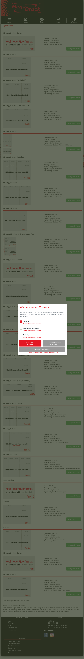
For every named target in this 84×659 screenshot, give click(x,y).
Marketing (26, 335)
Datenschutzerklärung (35, 352)
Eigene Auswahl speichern (42, 349)
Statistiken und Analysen (31, 328)
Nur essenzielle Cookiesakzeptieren (53, 343)
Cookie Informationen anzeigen (32, 323)
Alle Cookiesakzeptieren (30, 343)
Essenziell (26, 321)
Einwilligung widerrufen (51, 352)
